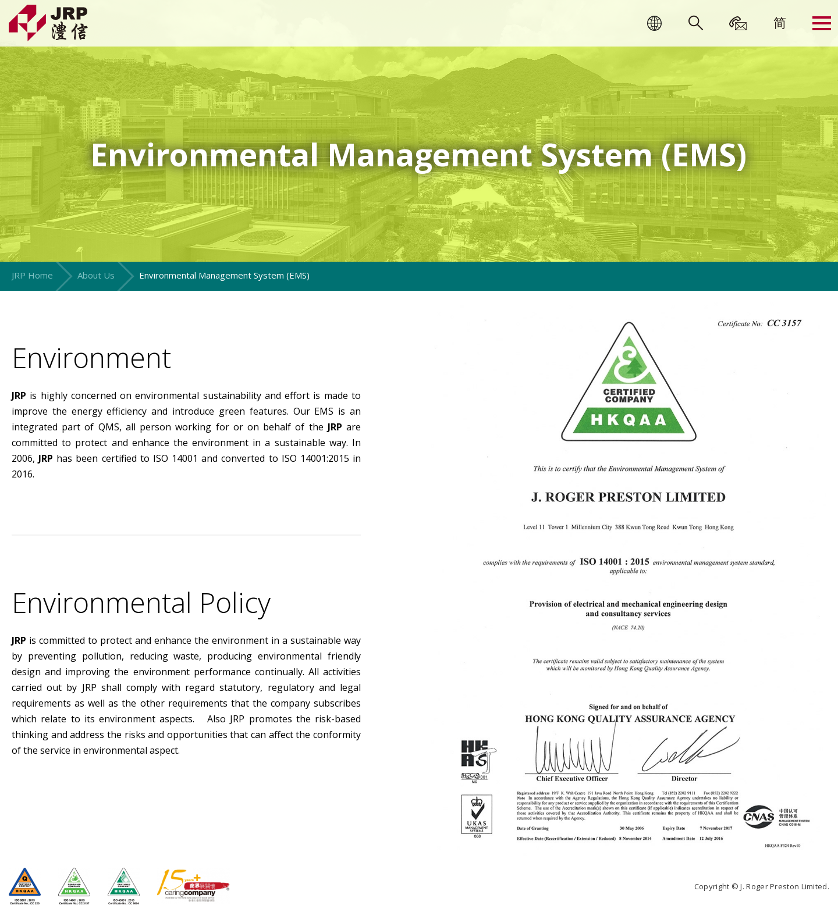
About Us (96, 275)
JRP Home (32, 275)
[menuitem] (779, 22)
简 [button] (779, 22)
